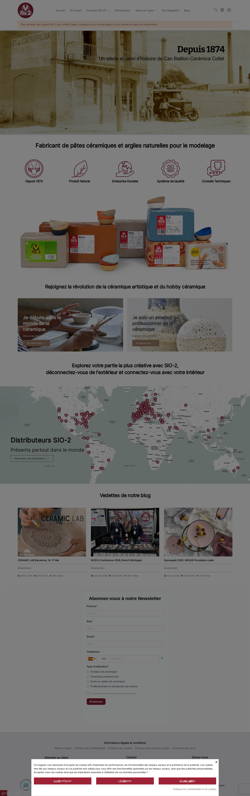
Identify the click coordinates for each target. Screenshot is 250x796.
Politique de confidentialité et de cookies (194, 789)
